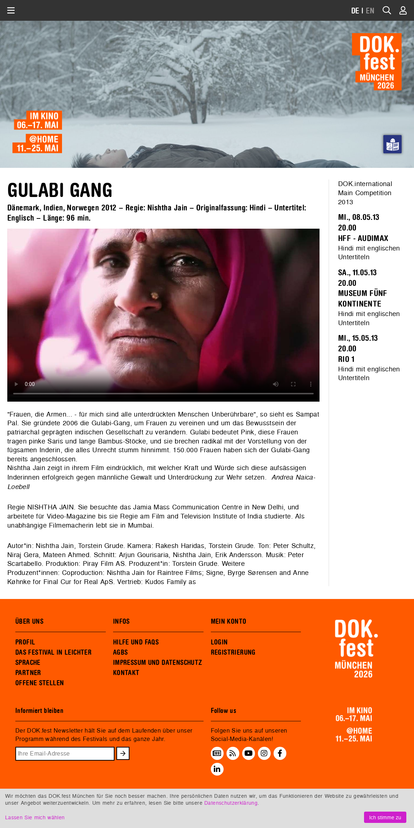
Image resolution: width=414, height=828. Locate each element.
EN (370, 11)
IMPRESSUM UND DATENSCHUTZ (157, 662)
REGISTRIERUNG (233, 652)
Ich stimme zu (385, 817)
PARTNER (28, 673)
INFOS (121, 621)
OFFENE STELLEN (39, 683)
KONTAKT (126, 673)
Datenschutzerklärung (231, 802)
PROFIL (25, 642)
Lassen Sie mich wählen (35, 817)
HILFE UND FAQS (136, 642)
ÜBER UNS (29, 621)
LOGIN (219, 642)
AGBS (120, 652)
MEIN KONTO (229, 621)
